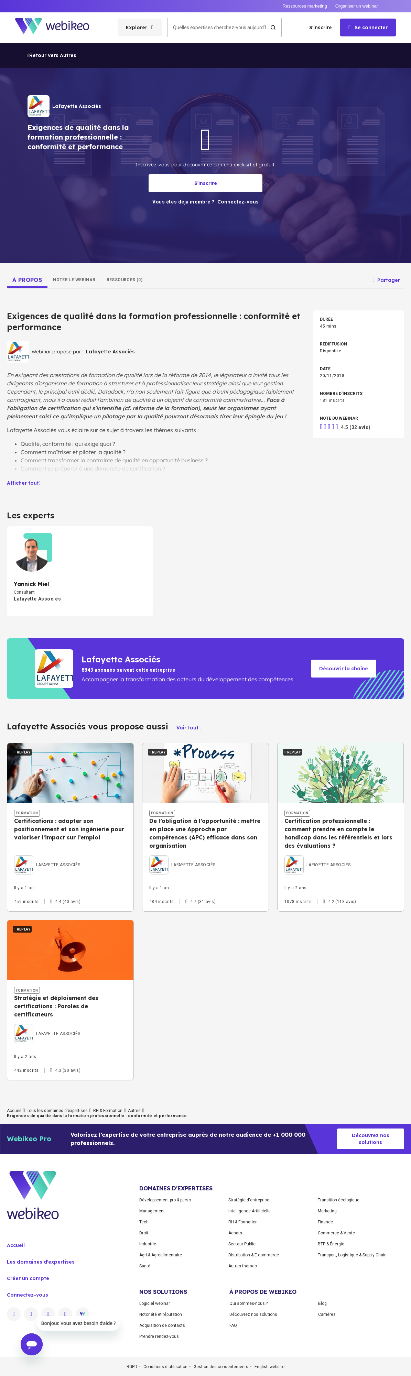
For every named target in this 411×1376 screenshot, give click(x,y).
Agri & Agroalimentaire (160, 1255)
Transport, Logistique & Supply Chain (352, 1255)
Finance (325, 1222)
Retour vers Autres (52, 55)
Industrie (147, 1244)
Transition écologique (338, 1200)
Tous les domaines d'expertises (57, 1110)
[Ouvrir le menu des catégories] (140, 27)
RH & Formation (107, 1110)
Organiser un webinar (356, 6)
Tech (144, 1222)
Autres (134, 1110)
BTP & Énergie (331, 1244)
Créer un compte (28, 1278)
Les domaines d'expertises (41, 1262)
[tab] (27, 280)
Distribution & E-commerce (253, 1255)
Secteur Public (242, 1244)
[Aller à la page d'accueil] (58, 27)
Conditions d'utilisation (165, 1366)
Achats (235, 1233)
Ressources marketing (304, 6)
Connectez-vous (27, 1295)
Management (152, 1211)
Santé (144, 1266)
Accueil (14, 1110)
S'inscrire (320, 27)
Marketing (327, 1211)
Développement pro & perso (165, 1200)
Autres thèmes (242, 1266)
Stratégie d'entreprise (248, 1200)
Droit (143, 1233)
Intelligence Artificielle (249, 1211)
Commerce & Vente (336, 1233)
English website (269, 1366)
